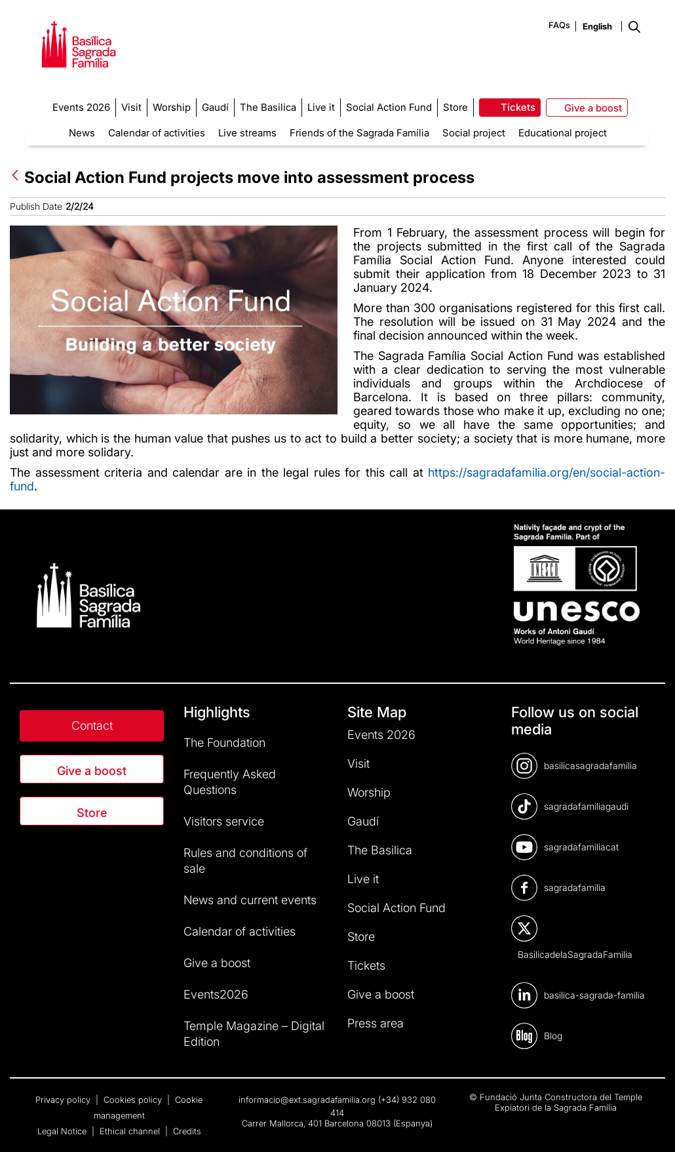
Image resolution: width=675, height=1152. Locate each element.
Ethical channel (131, 1131)
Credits (187, 1131)
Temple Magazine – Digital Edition (253, 1033)
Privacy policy (64, 1099)
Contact (92, 725)
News (82, 133)
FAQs (559, 25)
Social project (473, 133)
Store (92, 813)
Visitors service (223, 821)
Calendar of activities (156, 133)
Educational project (562, 133)
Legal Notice (63, 1131)
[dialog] (650, 1126)
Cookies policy (134, 1099)
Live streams (247, 133)
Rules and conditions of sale (245, 860)
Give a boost (91, 771)
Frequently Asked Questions (229, 782)
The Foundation (224, 742)
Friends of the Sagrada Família (359, 133)
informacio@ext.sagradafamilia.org (307, 1099)
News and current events (250, 900)
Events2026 (215, 994)
